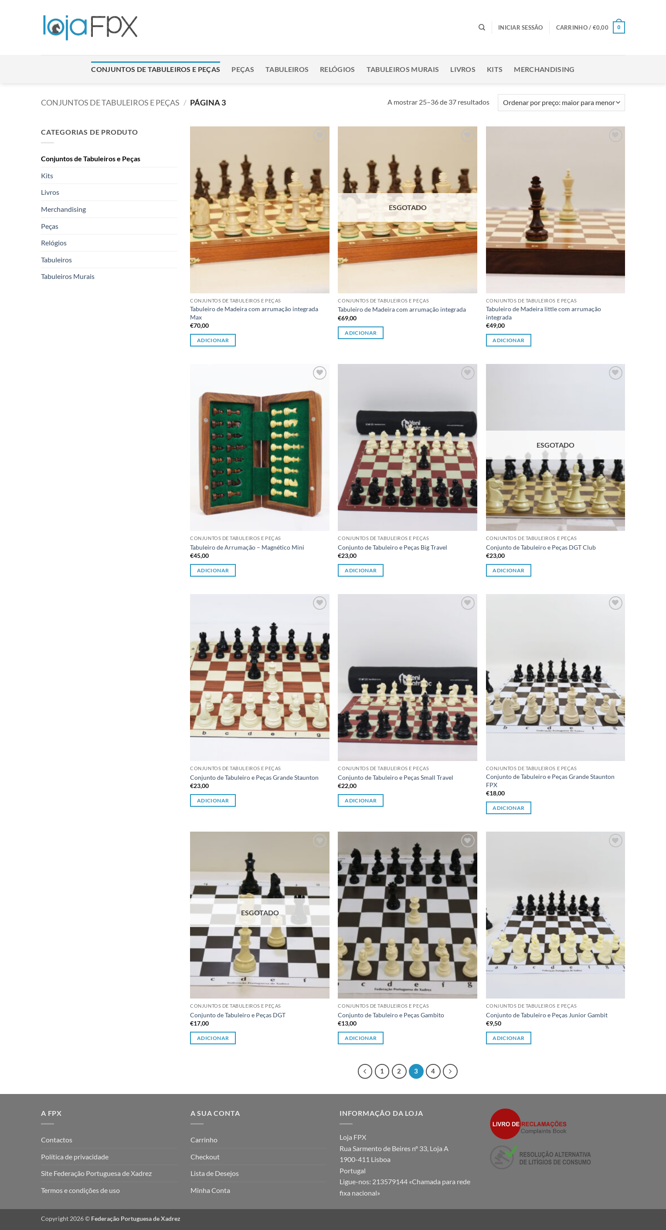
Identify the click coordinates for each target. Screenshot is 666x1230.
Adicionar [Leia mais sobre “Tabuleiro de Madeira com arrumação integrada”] (361, 333)
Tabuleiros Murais (403, 69)
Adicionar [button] (213, 340)
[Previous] (365, 1071)
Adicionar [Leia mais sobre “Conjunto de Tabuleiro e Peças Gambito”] (361, 1038)
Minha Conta (210, 1190)
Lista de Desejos (214, 1173)
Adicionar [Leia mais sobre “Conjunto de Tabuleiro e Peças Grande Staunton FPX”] (508, 808)
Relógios (337, 69)
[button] (520, 27)
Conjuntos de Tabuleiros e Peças (155, 69)
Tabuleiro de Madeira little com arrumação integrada (543, 313)
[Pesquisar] (482, 27)
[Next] (450, 1071)
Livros (463, 69)
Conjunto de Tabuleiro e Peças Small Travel (395, 777)
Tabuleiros (287, 69)
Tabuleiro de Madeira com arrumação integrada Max (254, 313)
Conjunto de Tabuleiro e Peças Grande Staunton (254, 777)
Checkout (205, 1156)
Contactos (56, 1139)
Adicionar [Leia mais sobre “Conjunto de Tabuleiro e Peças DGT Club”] (508, 570)
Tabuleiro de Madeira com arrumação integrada (402, 309)
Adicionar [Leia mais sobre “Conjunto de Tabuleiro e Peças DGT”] (213, 1038)
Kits (495, 69)
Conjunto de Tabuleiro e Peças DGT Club (541, 547)
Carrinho (203, 1139)
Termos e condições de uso (80, 1190)
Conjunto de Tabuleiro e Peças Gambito (391, 1015)
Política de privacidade (75, 1156)
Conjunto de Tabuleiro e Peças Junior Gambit (547, 1015)
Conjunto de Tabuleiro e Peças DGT (237, 1015)
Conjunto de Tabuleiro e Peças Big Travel (392, 547)
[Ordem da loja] (561, 102)
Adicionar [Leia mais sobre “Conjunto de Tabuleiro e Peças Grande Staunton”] (213, 800)
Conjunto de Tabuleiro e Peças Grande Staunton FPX (550, 780)
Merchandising (544, 69)
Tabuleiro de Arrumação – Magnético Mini (247, 547)
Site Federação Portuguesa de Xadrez (96, 1173)
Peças (242, 69)
